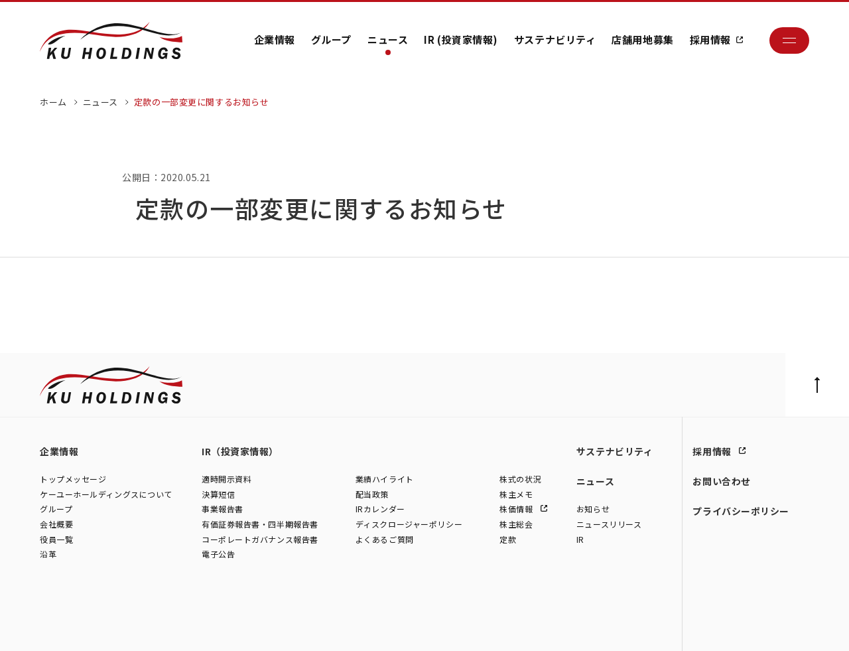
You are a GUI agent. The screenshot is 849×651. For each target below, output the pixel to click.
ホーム (53, 102)
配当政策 (372, 494)
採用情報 (710, 39)
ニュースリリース (608, 524)
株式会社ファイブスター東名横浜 (384, 626)
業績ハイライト (385, 479)
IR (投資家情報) (461, 39)
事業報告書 (222, 509)
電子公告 (218, 554)
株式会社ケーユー (71, 626)
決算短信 (218, 494)
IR (580, 539)
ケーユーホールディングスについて (106, 494)
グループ (331, 39)
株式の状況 (520, 479)
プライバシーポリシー (740, 511)
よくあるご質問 (385, 539)
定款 (507, 539)
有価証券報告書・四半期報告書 (260, 524)
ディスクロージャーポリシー (409, 524)
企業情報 (274, 39)
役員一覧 (56, 539)
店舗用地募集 (642, 39)
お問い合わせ (721, 481)
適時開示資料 (226, 479)
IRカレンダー (380, 509)
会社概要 (56, 524)
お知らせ (593, 509)
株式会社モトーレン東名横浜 (266, 626)
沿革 (48, 554)
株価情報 (517, 509)
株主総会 (516, 524)
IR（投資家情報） (240, 451)
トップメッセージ (73, 479)
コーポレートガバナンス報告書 (260, 539)
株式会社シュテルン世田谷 (159, 626)
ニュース (387, 39)
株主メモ (516, 494)
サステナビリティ (555, 39)
